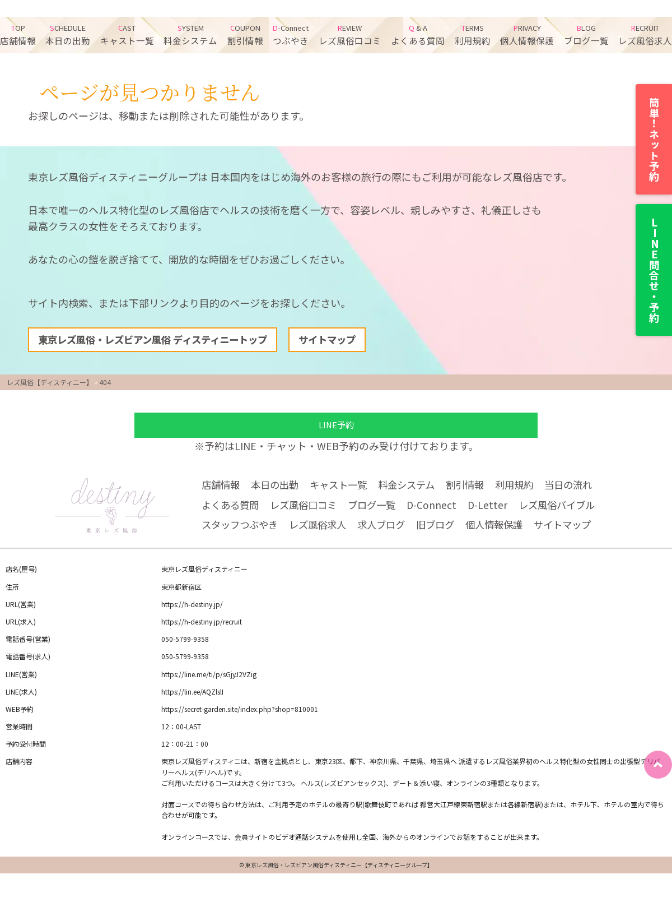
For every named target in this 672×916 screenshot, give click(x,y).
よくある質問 (418, 35)
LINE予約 (336, 427)
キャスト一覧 (127, 35)
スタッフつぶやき (242, 530)
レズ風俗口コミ (350, 35)
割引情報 (245, 35)
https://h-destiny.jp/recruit (201, 627)
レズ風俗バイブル (571, 509)
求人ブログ (390, 530)
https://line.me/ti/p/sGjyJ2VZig (208, 679)
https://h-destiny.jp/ (192, 609)
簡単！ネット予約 (654, 139)
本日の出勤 (67, 35)
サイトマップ (342, 341)
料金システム (190, 35)
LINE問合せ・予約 (654, 270)
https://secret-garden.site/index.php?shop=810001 (239, 714)
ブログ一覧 (586, 35)
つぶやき (291, 35)
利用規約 (473, 35)
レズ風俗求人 (645, 35)
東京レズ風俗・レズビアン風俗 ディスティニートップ (159, 341)
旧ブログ (447, 530)
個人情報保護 (527, 35)
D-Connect (442, 509)
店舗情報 (18, 35)
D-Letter (499, 509)
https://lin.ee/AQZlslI (192, 697)
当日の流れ (586, 487)
